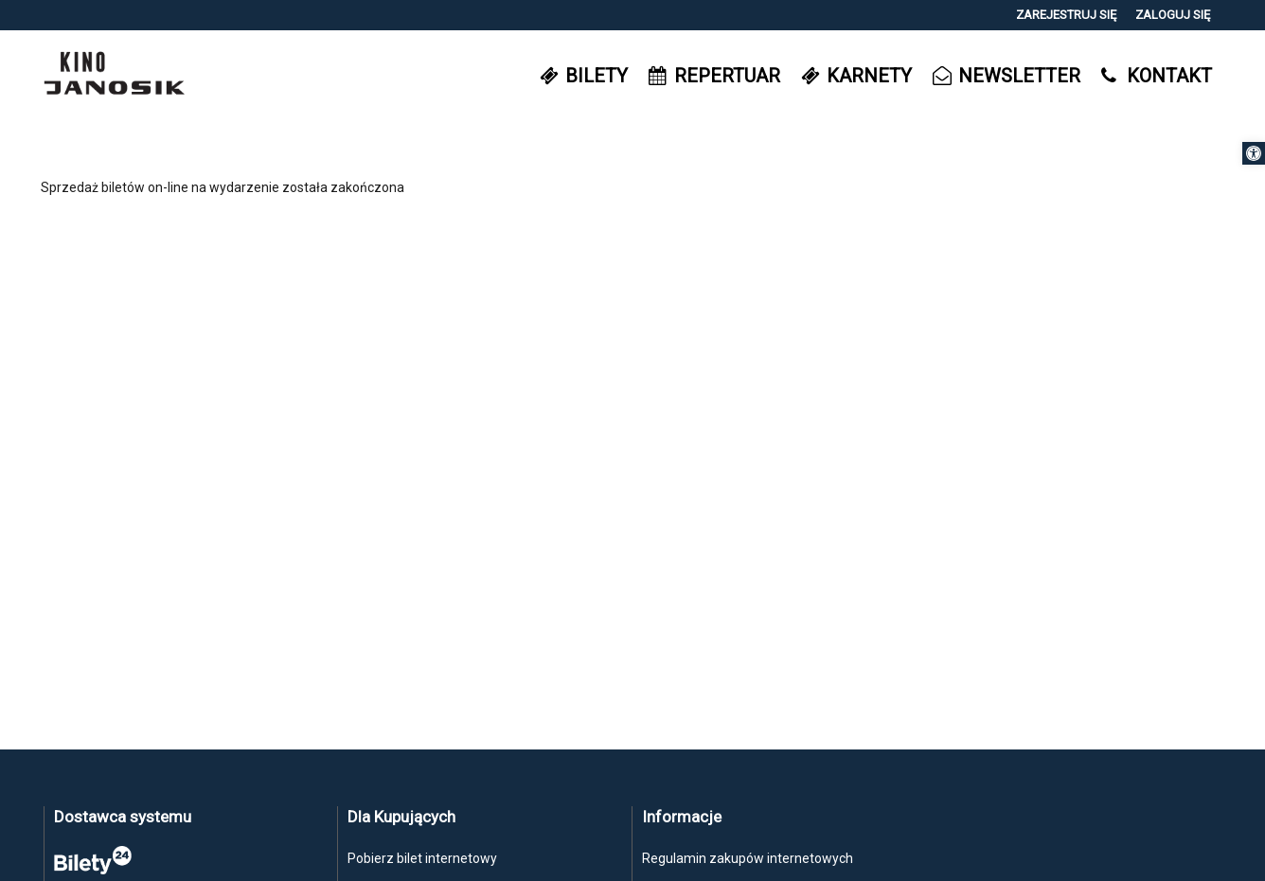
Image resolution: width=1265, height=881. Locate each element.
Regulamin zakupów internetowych (747, 858)
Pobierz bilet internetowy (422, 858)
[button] (1253, 153)
